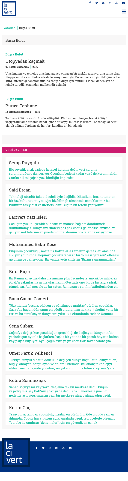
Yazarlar (9, 28)
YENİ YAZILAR (16, 150)
